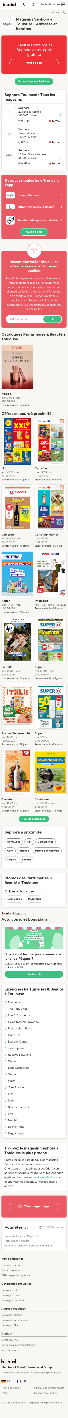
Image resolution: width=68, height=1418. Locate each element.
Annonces (59, 12)
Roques (11, 859)
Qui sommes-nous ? (12, 1265)
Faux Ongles (14, 898)
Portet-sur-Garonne (47, 850)
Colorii (11, 1061)
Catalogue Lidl (9, 1290)
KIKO (10, 1094)
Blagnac (24, 850)
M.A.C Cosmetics (17, 1015)
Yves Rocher (14, 1087)
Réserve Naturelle (18, 1054)
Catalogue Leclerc (11, 1295)
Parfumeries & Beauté (17, 1241)
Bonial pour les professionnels (18, 1345)
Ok (52, 319)
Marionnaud (14, 1002)
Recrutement (9, 1350)
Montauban (13, 841)
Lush (9, 1100)
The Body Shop (16, 1009)
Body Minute (14, 1126)
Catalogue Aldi (9, 1325)
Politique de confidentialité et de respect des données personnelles (34, 305)
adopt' (10, 1081)
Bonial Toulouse (13, 1236)
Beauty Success (17, 1107)
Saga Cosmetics (17, 1067)
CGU (4, 1393)
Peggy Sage (14, 1133)
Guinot (11, 1074)
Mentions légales (11, 1387)
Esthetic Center (16, 1041)
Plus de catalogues (34, 818)
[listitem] (17, 375)
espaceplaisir (15, 1048)
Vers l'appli (34, 62)
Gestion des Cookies (46, 1393)
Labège (26, 859)
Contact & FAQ (9, 1339)
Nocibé (11, 1120)
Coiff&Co (12, 1035)
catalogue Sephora (45, 1177)
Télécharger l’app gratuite (15, 1275)
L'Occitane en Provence (22, 1022)
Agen (10, 850)
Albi (29, 841)
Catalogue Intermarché (14, 1320)
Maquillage (34, 898)
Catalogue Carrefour (13, 1300)
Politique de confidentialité (49, 1387)
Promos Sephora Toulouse (34, 81)
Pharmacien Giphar (18, 1028)
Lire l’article (34, 974)
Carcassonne (45, 841)
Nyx (9, 1113)
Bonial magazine (10, 1270)
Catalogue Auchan (11, 1314)
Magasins (32, 1236)
